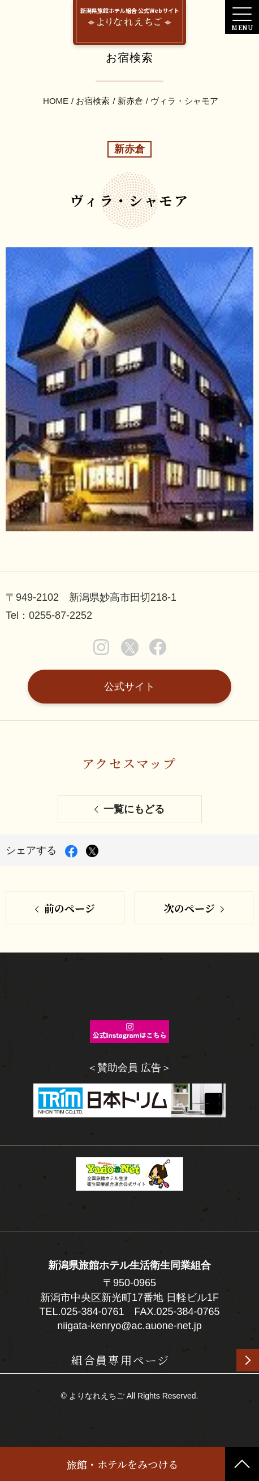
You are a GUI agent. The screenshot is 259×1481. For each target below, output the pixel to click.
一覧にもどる (134, 809)
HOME (55, 101)
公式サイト (129, 686)
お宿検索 (93, 101)
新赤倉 (130, 101)
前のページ (69, 908)
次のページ (189, 908)
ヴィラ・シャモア (184, 101)
